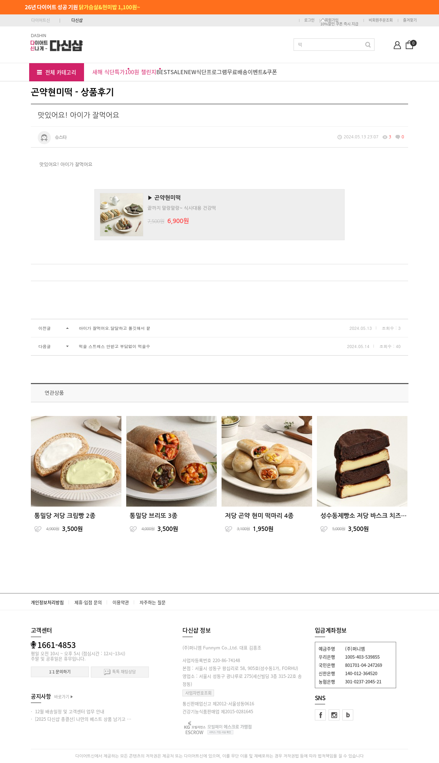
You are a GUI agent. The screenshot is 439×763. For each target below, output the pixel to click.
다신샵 (77, 20)
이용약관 (120, 602)
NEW (190, 71)
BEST (163, 71)
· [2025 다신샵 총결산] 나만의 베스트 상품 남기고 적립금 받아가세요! (97, 719)
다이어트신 (40, 20)
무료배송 (237, 71)
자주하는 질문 (153, 602)
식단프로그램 (211, 71)
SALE (177, 71)
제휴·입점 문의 (88, 602)
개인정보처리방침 (47, 602)
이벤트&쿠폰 (262, 71)
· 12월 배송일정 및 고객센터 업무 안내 (67, 711)
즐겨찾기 (410, 20)
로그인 (309, 20)
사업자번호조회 (198, 693)
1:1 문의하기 (60, 672)
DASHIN (38, 35)
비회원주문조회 (381, 20)
